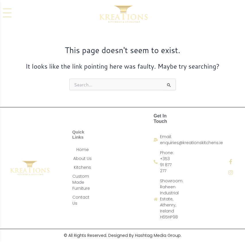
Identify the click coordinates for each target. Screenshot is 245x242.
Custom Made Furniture (81, 182)
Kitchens (82, 167)
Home (82, 149)
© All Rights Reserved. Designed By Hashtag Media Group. (123, 235)
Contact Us (80, 200)
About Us (82, 158)
